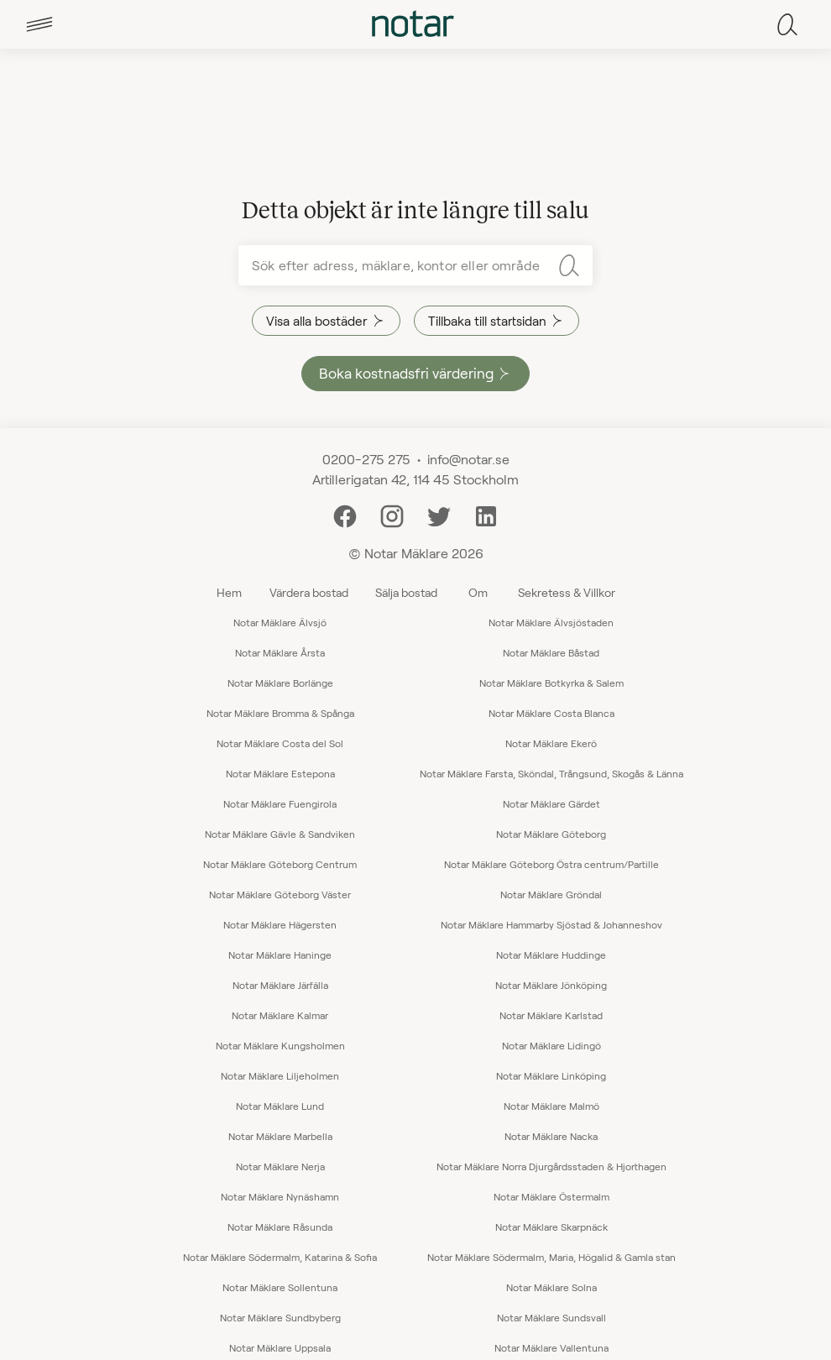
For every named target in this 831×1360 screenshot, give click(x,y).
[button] (39, 24)
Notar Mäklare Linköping (551, 1075)
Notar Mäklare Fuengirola (280, 803)
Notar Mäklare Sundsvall (551, 1317)
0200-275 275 (366, 459)
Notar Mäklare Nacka (551, 1136)
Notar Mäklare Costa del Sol (280, 743)
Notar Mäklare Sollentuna (279, 1287)
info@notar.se (468, 459)
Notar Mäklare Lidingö (551, 1045)
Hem (229, 592)
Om (478, 592)
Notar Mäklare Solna (551, 1287)
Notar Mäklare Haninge (280, 954)
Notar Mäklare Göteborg (551, 834)
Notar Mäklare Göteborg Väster (280, 894)
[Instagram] (392, 514)
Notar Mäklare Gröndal (551, 894)
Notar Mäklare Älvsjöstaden (551, 622)
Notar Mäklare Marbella (280, 1136)
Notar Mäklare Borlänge (280, 682)
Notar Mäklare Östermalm (551, 1196)
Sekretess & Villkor (566, 592)
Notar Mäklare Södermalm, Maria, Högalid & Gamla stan (551, 1257)
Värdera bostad (308, 592)
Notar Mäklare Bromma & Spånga (280, 713)
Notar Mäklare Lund (280, 1106)
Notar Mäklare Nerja (280, 1166)
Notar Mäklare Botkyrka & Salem (551, 682)
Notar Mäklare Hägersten (280, 924)
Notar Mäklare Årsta (280, 652)
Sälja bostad (406, 592)
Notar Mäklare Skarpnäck (551, 1226)
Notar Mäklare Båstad (551, 652)
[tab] (39, 24)
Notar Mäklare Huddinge (551, 954)
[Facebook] (344, 514)
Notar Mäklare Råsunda (279, 1226)
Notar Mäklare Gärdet (551, 803)
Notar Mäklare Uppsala (280, 1347)
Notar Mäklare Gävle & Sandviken (280, 834)
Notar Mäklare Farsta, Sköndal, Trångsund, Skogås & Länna (551, 773)
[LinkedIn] (486, 514)
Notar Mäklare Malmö (551, 1106)
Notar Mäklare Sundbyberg (280, 1317)
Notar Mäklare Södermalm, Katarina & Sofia (280, 1257)
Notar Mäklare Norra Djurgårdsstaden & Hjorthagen (551, 1166)
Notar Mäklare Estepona (280, 773)
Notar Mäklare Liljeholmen (280, 1075)
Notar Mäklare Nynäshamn (280, 1196)
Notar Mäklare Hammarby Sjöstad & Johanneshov (551, 924)
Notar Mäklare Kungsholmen (280, 1045)
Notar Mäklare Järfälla (280, 985)
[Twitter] (439, 514)
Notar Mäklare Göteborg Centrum (280, 864)
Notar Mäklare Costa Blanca (551, 713)
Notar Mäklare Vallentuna (551, 1347)
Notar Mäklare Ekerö (551, 743)
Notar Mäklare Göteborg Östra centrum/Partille (551, 864)
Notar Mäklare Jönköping (551, 985)
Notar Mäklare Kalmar (280, 1015)
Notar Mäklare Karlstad (551, 1015)
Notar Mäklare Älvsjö (280, 622)
